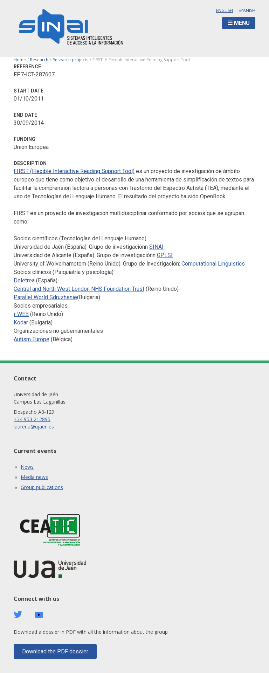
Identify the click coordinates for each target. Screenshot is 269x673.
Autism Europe (31, 339)
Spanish (247, 10)
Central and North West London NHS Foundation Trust (79, 289)
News (27, 466)
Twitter (18, 614)
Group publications (42, 487)
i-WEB (21, 314)
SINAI (156, 246)
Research (39, 60)
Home (20, 60)
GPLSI (165, 255)
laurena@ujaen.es (34, 426)
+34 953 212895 (32, 419)
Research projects (70, 60)
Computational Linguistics (213, 263)
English (224, 10)
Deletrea (24, 280)
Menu (242, 23)
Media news (34, 477)
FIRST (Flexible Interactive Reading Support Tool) (74, 171)
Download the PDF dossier (55, 651)
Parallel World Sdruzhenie (45, 297)
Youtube (39, 615)
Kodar (21, 322)
